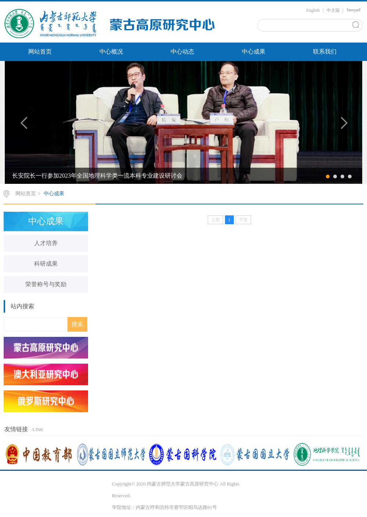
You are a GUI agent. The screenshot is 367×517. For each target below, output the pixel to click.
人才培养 (46, 243)
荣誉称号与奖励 (45, 284)
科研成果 (46, 264)
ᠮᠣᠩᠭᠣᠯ (353, 10)
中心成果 (253, 51)
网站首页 (40, 51)
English (313, 10)
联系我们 (325, 51)
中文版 (333, 10)
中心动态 (182, 51)
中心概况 (111, 51)
